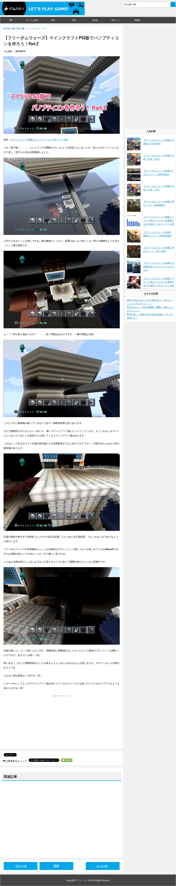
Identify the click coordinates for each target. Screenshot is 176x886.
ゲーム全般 (32, 20)
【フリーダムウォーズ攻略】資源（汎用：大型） (158, 157)
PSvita (95, 20)
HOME (56, 866)
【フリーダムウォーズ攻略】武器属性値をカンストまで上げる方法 (158, 266)
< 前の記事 (20, 866)
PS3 (74, 20)
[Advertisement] (32, 722)
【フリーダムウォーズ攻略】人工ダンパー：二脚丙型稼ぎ (158, 172)
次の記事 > (102, 866)
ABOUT (137, 20)
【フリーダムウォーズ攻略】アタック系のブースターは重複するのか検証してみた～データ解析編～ (158, 222)
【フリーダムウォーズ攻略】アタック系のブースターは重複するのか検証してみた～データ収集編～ (158, 283)
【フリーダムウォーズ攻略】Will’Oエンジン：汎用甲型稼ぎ (157, 233)
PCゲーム (116, 20)
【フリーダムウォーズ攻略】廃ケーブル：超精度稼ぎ (158, 203)
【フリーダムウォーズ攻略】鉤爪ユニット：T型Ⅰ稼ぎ (158, 249)
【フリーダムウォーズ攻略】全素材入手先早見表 (158, 141)
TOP (10, 20)
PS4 (53, 20)
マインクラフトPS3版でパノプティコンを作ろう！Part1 (39, 139)
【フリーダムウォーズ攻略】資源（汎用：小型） (158, 187)
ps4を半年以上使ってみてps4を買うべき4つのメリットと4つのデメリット (150, 301)
